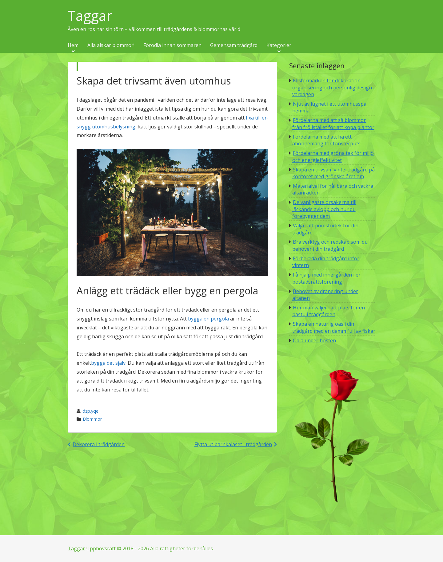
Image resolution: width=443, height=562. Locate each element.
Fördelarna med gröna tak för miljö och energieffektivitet (333, 156)
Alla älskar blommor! (110, 45)
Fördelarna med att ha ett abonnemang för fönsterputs (326, 140)
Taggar (90, 16)
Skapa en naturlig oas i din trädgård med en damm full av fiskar (333, 327)
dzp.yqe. (90, 411)
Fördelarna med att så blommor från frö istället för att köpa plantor (333, 123)
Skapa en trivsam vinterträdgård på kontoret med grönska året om (333, 173)
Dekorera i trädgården (99, 444)
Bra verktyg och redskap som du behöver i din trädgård (330, 245)
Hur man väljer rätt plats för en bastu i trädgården (328, 311)
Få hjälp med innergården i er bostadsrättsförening (326, 278)
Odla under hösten (314, 340)
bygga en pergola (208, 318)
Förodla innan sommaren (172, 45)
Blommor (92, 419)
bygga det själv (108, 363)
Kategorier (278, 45)
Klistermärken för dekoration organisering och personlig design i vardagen (333, 87)
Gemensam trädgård (233, 45)
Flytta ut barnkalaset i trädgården (233, 444)
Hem (73, 45)
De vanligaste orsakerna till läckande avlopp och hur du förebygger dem (324, 209)
